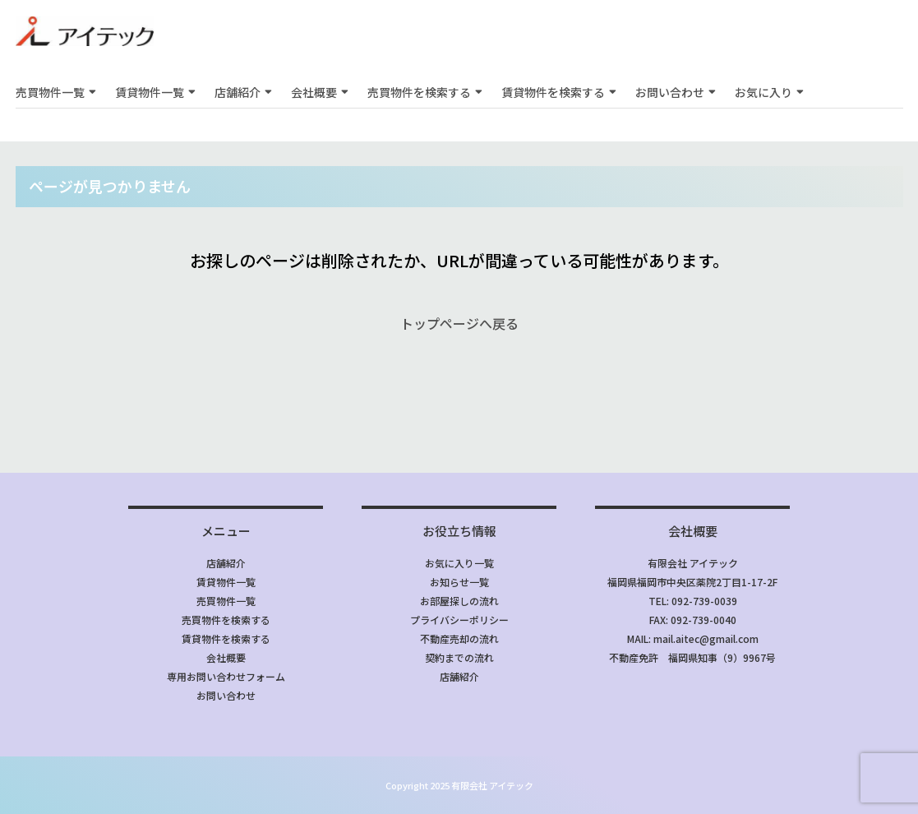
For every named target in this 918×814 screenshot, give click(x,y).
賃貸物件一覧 (149, 92)
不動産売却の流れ (459, 638)
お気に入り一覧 (459, 563)
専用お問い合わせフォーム (226, 676)
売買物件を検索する (419, 92)
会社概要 (314, 92)
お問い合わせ (669, 92)
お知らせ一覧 (459, 582)
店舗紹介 (238, 92)
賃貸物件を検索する (553, 92)
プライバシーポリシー (459, 620)
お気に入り (763, 92)
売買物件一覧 (50, 92)
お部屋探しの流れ (459, 601)
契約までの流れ (459, 657)
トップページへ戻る (459, 323)
